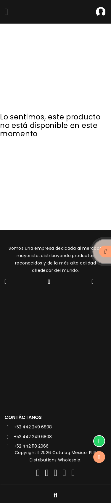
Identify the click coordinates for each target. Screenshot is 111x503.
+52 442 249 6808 (28, 427)
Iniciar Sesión (100, 12)
